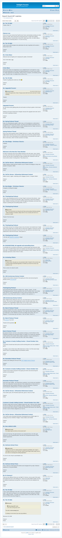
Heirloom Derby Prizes (49, 448)
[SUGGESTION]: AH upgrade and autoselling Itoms (51, 250)
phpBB (27, 532)
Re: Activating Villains (9, 257)
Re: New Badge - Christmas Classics (13, 141)
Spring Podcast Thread (49, 135)
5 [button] (53, 21)
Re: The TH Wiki (7, 23)
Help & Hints (48, 478)
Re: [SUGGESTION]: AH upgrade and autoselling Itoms (18, 245)
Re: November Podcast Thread (11, 358)
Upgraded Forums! (48, 91)
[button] (44, 21)
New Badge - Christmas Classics (51, 145)
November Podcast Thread (50, 362)
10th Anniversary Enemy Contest (51, 279)
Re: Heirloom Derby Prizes (10, 445)
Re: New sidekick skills (9, 426)
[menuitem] (10, 10)
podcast (7, 319)
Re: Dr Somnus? (7, 475)
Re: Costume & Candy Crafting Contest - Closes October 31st (20, 368)
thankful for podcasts (14, 237)
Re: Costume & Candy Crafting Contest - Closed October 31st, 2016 (20, 342)
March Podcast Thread (49, 311)
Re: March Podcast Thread (10, 308)
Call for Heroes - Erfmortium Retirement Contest (50, 168)
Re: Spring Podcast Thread (10, 121)
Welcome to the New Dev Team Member (50, 156)
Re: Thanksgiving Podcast (10, 196)
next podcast (13, 279)
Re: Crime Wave (7, 55)
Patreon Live (47, 36)
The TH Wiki (47, 81)
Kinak (45, 23)
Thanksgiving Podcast (49, 210)
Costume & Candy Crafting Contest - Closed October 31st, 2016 (50, 346)
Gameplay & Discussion (50, 46)
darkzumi (9, 91)
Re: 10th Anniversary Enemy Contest (13, 276)
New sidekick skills (48, 429)
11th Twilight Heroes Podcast (28, 360)
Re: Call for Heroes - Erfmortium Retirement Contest (18, 162)
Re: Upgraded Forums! (9, 88)
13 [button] (56, 21)
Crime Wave (47, 58)
